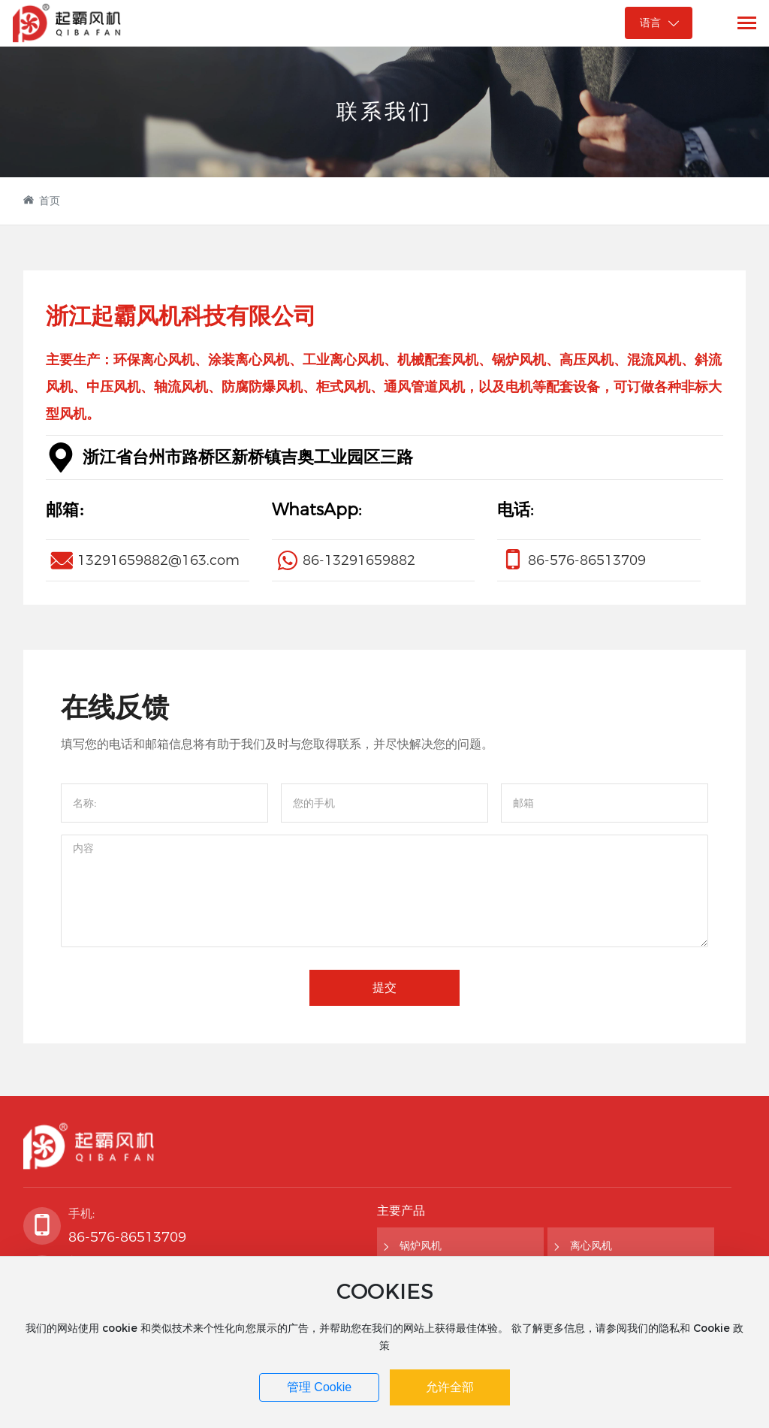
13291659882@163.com (158, 560)
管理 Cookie (319, 1387)
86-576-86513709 (587, 560)
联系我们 (384, 110)
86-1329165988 (355, 560)
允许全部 (450, 1387)
